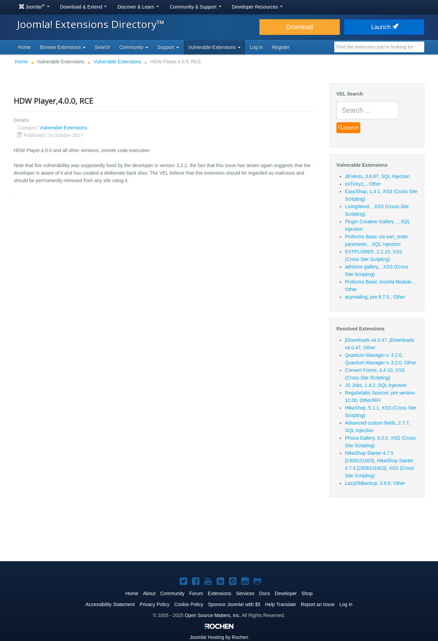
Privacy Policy (154, 604)
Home (24, 47)
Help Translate (280, 604)
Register (281, 47)
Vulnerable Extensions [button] (214, 47)
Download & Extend (83, 7)
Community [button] (134, 47)
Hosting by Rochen (219, 637)
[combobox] (379, 46)
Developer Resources (257, 7)
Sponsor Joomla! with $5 (234, 604)
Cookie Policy (188, 604)
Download (299, 27)
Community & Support (195, 7)
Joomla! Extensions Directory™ (91, 24)
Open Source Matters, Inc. (213, 615)
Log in (256, 47)
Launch (384, 27)
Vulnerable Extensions (63, 127)
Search (102, 47)
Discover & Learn (138, 7)
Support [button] (168, 47)
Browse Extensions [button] (63, 47)
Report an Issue (318, 604)
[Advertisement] (219, 533)
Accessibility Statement (110, 604)
